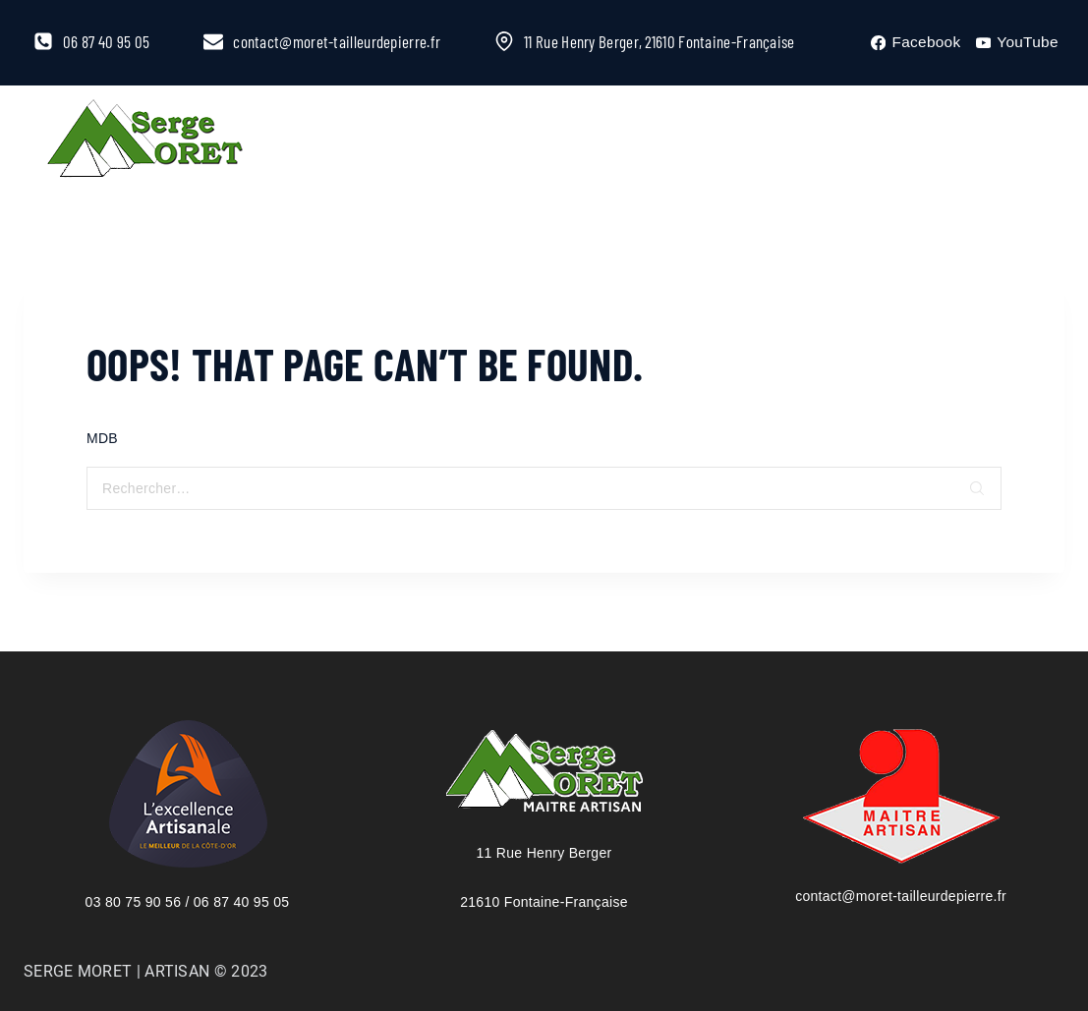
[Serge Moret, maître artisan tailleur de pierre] (145, 141)
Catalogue (640, 141)
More (763, 141)
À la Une (504, 141)
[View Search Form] (1009, 141)
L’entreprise (357, 141)
